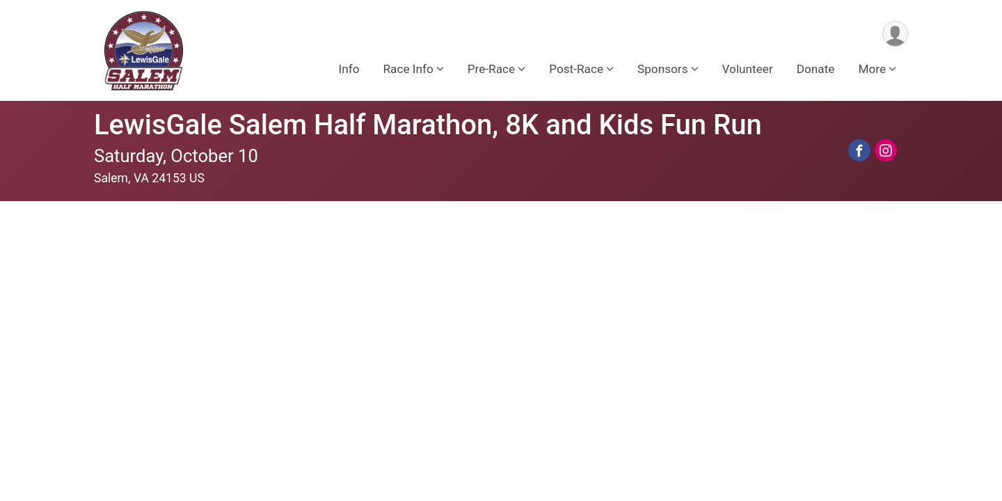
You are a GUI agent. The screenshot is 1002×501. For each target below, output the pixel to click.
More (872, 69)
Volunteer (747, 69)
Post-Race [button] (576, 69)
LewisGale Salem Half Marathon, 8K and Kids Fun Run (428, 125)
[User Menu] (895, 34)
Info (349, 69)
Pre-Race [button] (491, 69)
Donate (816, 69)
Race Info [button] (408, 69)
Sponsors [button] (662, 69)
